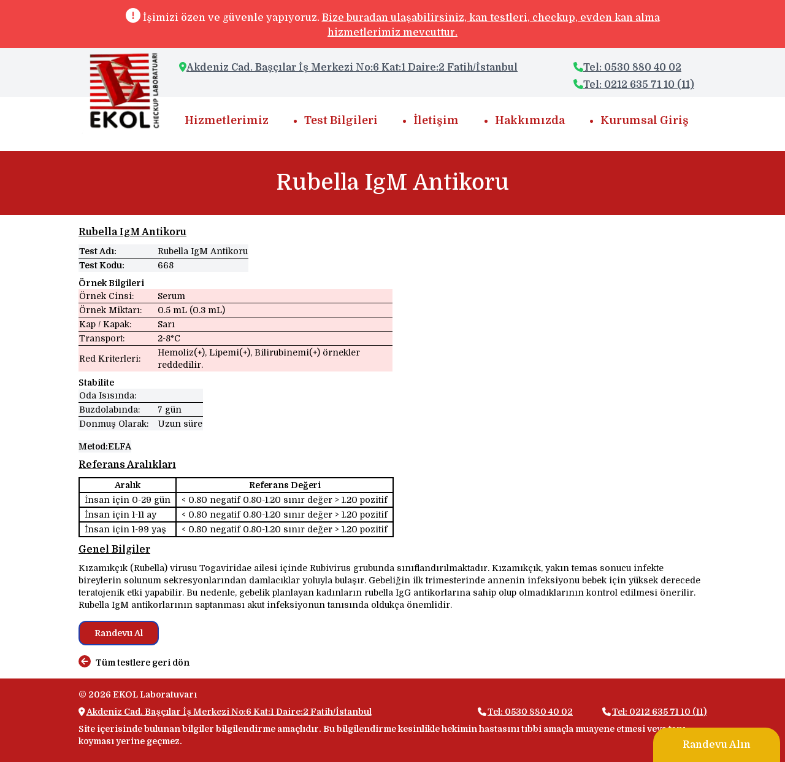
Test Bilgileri (341, 120)
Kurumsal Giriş (644, 120)
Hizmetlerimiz (227, 120)
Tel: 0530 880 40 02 (627, 67)
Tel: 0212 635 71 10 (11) (633, 84)
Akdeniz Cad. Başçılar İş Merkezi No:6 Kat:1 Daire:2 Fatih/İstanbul (352, 67)
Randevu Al (118, 633)
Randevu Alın (717, 744)
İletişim (436, 120)
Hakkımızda (530, 120)
